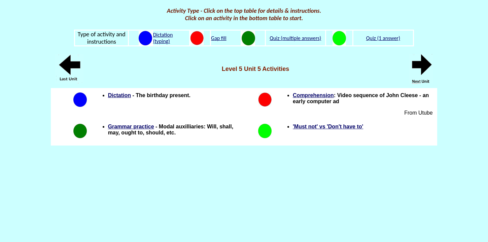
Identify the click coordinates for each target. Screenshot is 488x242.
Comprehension (313, 95)
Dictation (119, 95)
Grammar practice (131, 126)
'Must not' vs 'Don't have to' (328, 126)
